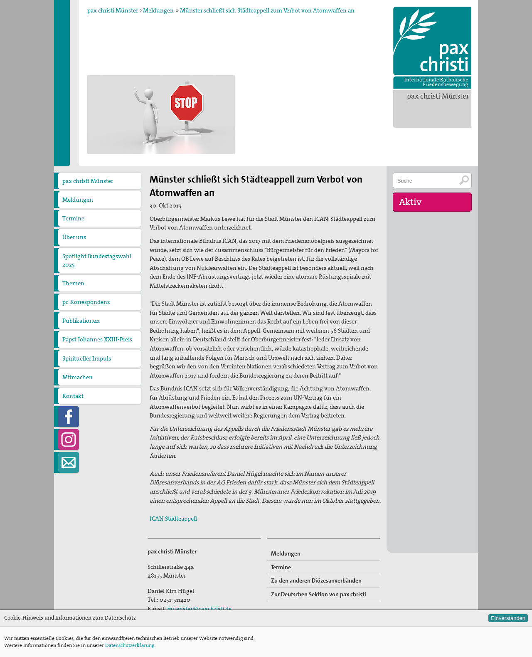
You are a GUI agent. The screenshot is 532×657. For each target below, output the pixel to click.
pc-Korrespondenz (86, 302)
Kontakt (73, 396)
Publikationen (81, 320)
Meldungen (158, 10)
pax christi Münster (438, 96)
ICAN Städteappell (173, 518)
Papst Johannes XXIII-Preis (97, 339)
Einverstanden (508, 618)
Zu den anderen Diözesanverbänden (316, 580)
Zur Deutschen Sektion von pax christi (318, 594)
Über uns (74, 237)
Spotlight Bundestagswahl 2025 (96, 260)
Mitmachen (77, 377)
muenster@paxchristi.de (199, 609)
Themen (73, 283)
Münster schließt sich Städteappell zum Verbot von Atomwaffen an (267, 10)
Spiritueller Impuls (86, 358)
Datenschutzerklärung (129, 645)
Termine (73, 218)
